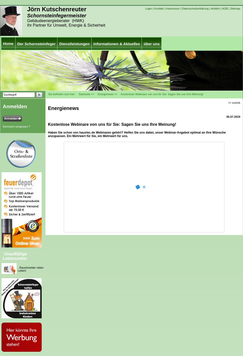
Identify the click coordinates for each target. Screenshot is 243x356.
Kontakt (158, 8)
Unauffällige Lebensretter (15, 256)
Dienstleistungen (74, 44)
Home (8, 43)
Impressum (172, 8)
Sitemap (235, 8)
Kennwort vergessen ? (16, 126)
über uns (151, 44)
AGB (225, 8)
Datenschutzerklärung (195, 8)
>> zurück (234, 102)
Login (148, 8)
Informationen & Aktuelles (116, 44)
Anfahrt (215, 8)
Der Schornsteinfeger (36, 44)
